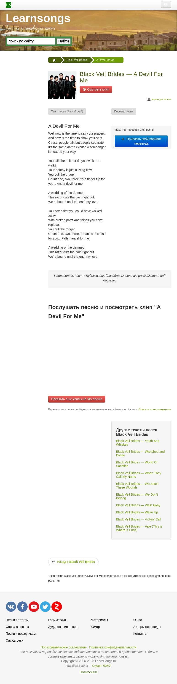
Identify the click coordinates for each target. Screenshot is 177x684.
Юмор (95, 627)
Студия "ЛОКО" (102, 665)
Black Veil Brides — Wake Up (137, 512)
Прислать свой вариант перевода (141, 141)
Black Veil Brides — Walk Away (138, 505)
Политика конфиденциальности (113, 647)
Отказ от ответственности (154, 409)
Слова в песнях (17, 627)
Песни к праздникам (21, 633)
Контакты (140, 633)
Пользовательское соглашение (63, 647)
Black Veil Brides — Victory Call (138, 519)
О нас (137, 620)
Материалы (99, 620)
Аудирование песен (62, 627)
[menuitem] (67, 111)
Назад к (73, 562)
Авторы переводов (147, 627)
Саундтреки (14, 640)
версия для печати (159, 100)
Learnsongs (38, 18)
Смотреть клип (96, 89)
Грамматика (57, 620)
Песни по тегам (17, 620)
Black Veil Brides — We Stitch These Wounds (137, 485)
